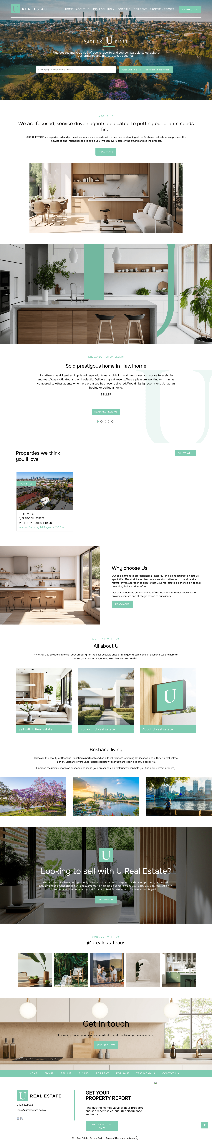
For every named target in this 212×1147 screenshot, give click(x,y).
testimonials (145, 1073)
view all (185, 453)
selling (66, 1073)
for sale (122, 1073)
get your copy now (102, 1126)
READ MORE (122, 604)
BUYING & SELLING (100, 9)
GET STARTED (106, 899)
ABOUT (80, 9)
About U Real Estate (157, 729)
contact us (170, 1073)
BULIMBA (26, 514)
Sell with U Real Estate (35, 729)
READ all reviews (105, 411)
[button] (98, 421)
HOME (69, 9)
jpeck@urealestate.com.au (32, 1110)
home (33, 1073)
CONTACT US (190, 9)
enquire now (106, 1045)
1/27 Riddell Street (31, 518)
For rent (102, 1073)
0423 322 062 (25, 1104)
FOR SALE (124, 9)
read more (106, 151)
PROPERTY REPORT (162, 9)
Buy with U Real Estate (97, 729)
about (49, 1073)
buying (84, 1073)
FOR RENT (140, 9)
